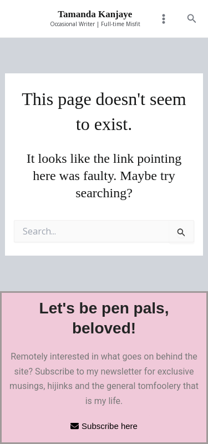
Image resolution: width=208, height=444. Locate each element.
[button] (192, 19)
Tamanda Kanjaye (95, 14)
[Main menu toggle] (163, 19)
